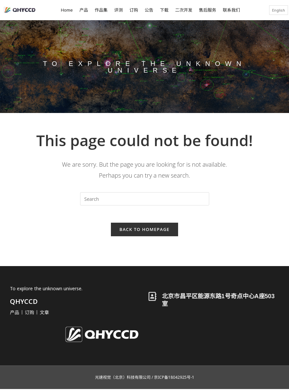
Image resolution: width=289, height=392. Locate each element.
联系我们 (231, 10)
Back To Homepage (144, 232)
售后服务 (207, 10)
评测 (118, 10)
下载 (164, 10)
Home (67, 10)
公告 (149, 10)
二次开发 (183, 10)
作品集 (101, 10)
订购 (133, 10)
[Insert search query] (144, 198)
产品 (83, 10)
